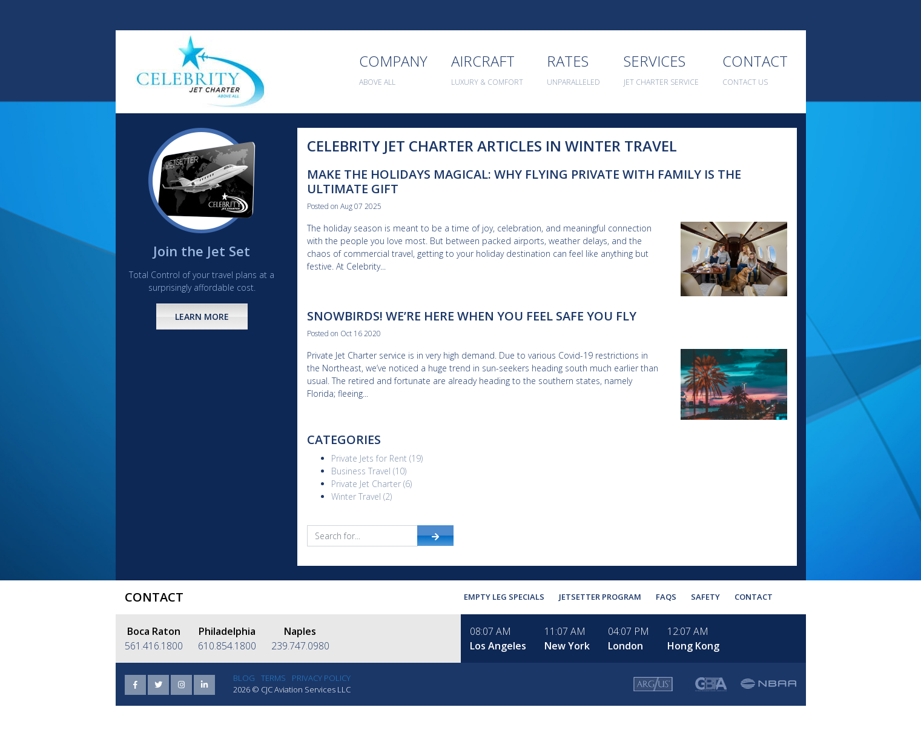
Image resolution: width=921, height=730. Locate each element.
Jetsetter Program (600, 596)
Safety (705, 596)
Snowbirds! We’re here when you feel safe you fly (471, 316)
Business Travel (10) (368, 471)
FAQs (666, 596)
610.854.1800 (227, 645)
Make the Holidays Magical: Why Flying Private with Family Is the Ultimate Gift (524, 181)
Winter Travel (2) (361, 496)
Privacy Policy (321, 677)
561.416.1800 (154, 645)
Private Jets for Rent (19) (377, 458)
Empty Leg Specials (504, 596)
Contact (753, 596)
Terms (273, 677)
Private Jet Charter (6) (371, 483)
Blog (244, 677)
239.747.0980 (300, 645)
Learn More (202, 316)
